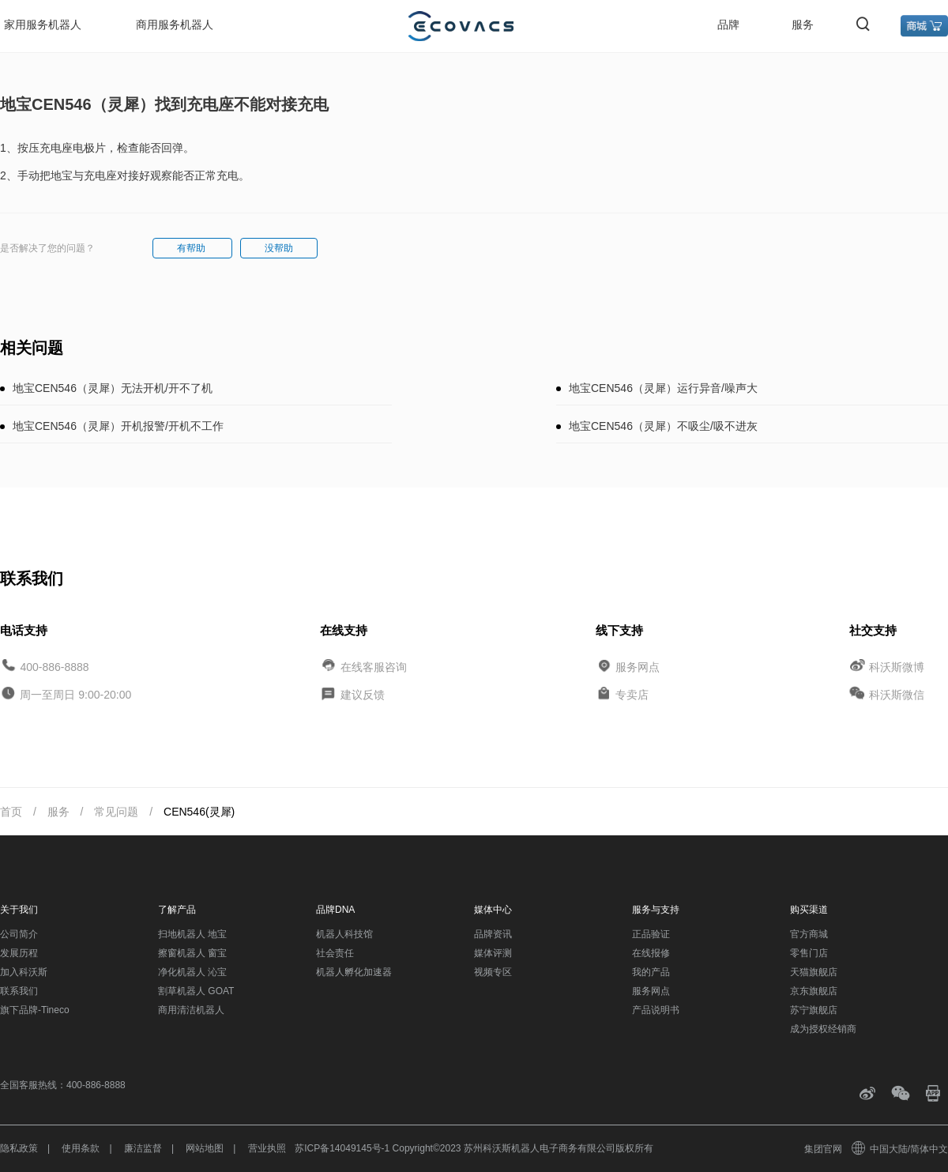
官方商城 (809, 934)
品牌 (728, 24)
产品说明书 (655, 1010)
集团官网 (823, 1149)
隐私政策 (19, 1148)
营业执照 (267, 1148)
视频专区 (493, 972)
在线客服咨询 (373, 666)
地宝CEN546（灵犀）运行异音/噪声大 (663, 388)
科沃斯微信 (896, 694)
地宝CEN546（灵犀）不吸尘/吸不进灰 (663, 426)
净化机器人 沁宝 (192, 972)
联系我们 (19, 991)
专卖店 (632, 694)
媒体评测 (493, 953)
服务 (803, 24)
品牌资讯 (493, 934)
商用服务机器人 (174, 24)
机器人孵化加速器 (354, 972)
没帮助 (279, 248)
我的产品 (651, 972)
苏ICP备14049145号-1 (342, 1148)
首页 (11, 811)
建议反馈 (362, 694)
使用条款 (81, 1148)
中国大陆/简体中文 (900, 1149)
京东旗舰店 (813, 991)
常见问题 (116, 811)
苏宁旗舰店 (813, 1010)
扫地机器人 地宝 (192, 934)
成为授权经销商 (823, 1028)
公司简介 (19, 934)
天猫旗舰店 (813, 972)
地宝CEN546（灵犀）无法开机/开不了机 (113, 388)
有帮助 (192, 248)
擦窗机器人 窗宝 (192, 953)
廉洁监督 (143, 1148)
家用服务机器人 (42, 24)
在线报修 (651, 953)
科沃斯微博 (896, 666)
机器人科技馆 (344, 934)
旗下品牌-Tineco (35, 1010)
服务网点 (637, 666)
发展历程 (19, 953)
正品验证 (651, 934)
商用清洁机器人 (191, 1010)
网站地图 (205, 1148)
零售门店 (809, 953)
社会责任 (335, 953)
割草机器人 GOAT (196, 991)
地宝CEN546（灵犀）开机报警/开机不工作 (118, 426)
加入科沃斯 (23, 972)
